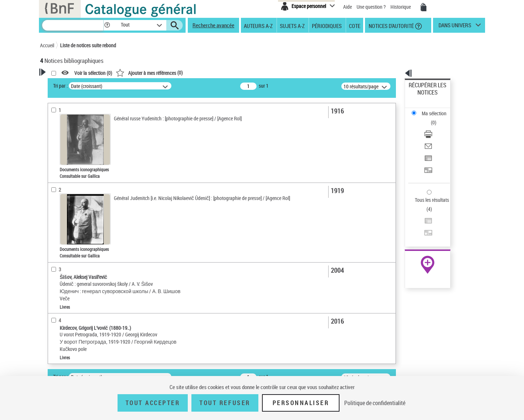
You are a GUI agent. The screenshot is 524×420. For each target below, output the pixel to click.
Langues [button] (56, 216)
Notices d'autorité (391, 25)
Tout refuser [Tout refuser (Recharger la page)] (224, 403)
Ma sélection (422, 96)
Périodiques (327, 25)
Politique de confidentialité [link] (374, 403)
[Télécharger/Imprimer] (437, 109)
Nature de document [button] (70, 159)
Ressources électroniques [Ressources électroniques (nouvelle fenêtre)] (424, 230)
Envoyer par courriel (429, 118)
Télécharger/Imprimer (431, 109)
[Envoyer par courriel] (437, 118)
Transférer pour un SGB (433, 135)
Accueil (47, 45)
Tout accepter (153, 403)
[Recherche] (72, 25)
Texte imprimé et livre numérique (81, 170)
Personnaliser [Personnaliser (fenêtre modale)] (301, 403)
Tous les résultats (427, 155)
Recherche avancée (213, 25)
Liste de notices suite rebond (88, 45)
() (242, 72)
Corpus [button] (55, 289)
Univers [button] (55, 277)
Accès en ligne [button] (63, 147)
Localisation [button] (61, 192)
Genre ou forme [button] (64, 265)
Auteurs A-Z (258, 25)
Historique (401, 6)
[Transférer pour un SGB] (437, 135)
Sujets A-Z (292, 25)
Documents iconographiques (78, 181)
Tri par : (154, 85)
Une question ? (371, 6)
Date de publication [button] (69, 229)
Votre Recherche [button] (69, 84)
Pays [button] (52, 301)
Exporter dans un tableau (435, 126)
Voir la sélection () (187, 72)
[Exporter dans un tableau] (437, 127)
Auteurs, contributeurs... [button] (75, 204)
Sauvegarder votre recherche (85, 119)
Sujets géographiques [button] (72, 253)
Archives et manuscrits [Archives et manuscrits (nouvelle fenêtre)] (421, 222)
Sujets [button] (54, 241)
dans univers (454, 27)
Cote (354, 25)
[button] (107, 25)
